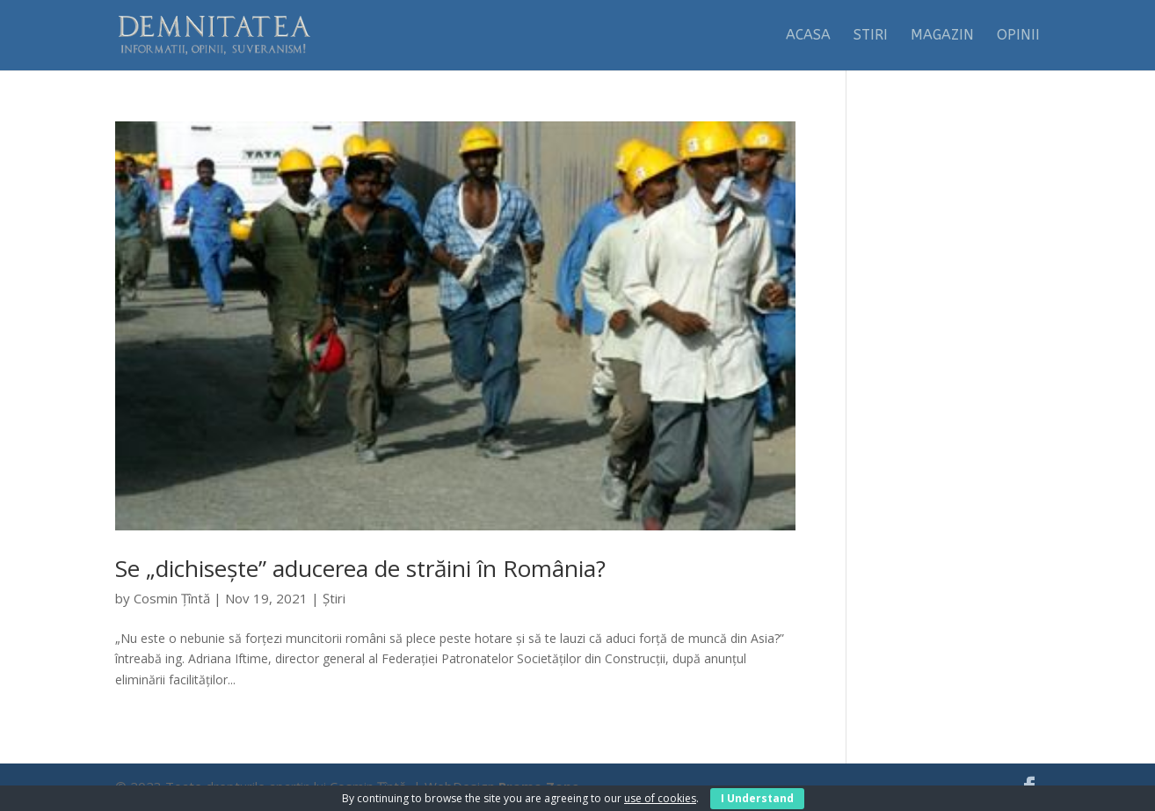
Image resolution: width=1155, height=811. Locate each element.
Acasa (808, 36)
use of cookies (660, 798)
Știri (334, 598)
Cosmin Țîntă (172, 598)
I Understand (757, 798)
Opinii (1018, 36)
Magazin (942, 36)
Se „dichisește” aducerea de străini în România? (360, 568)
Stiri (871, 36)
